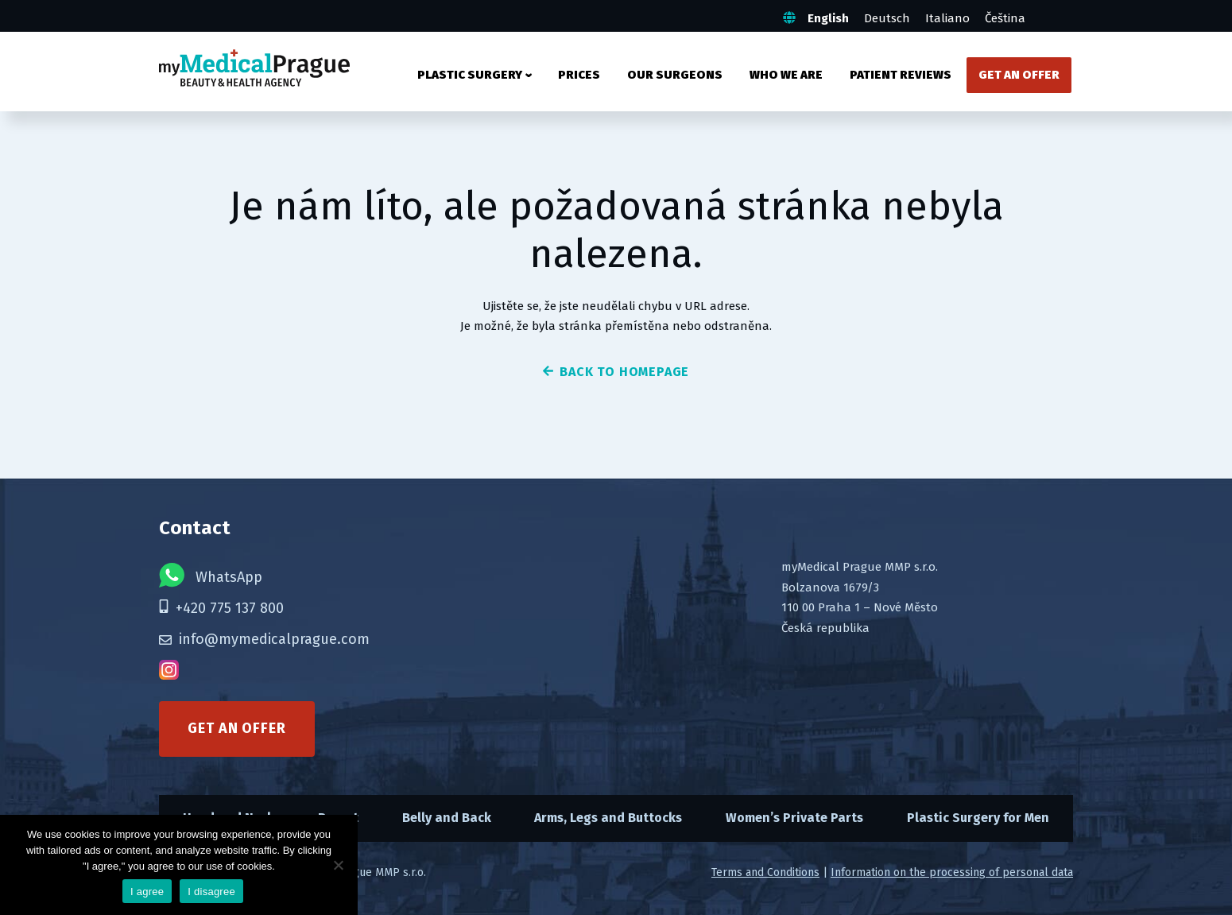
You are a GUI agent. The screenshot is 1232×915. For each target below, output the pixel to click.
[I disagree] (338, 865)
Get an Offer (1019, 75)
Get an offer (237, 728)
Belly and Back (446, 817)
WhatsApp (210, 575)
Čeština (1005, 18)
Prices (579, 75)
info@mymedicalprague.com (264, 639)
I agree (147, 892)
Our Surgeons (675, 75)
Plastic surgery (469, 75)
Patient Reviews (900, 75)
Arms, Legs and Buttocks (608, 817)
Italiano (947, 18)
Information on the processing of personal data (952, 872)
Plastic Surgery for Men (978, 817)
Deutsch (887, 18)
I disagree (211, 892)
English (828, 18)
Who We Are (786, 75)
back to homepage (616, 371)
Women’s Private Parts (794, 817)
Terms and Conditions (765, 872)
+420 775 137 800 (221, 608)
